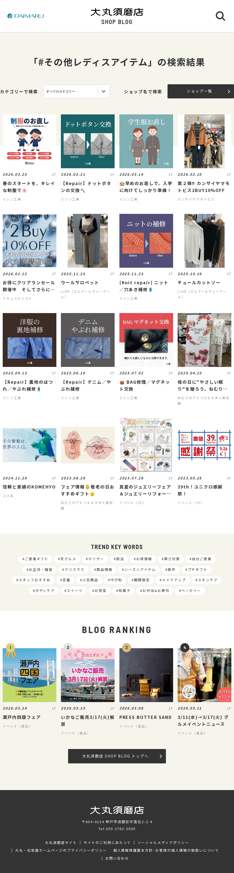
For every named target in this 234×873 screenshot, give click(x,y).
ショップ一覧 (208, 91)
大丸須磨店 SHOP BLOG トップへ (122, 756)
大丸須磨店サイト (61, 842)
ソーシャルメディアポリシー (163, 842)
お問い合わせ (117, 858)
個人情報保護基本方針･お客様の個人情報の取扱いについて (166, 850)
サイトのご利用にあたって (107, 842)
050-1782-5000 (121, 828)
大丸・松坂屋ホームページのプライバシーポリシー (61, 850)
